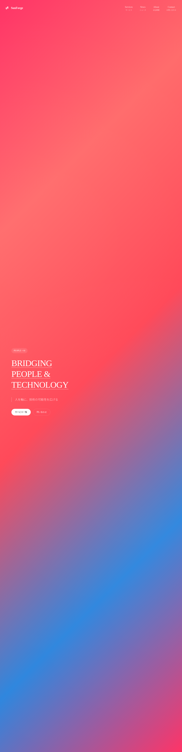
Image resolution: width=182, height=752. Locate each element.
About (156, 8)
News (143, 8)
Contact (171, 8)
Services (129, 8)
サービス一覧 (21, 412)
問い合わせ (42, 412)
